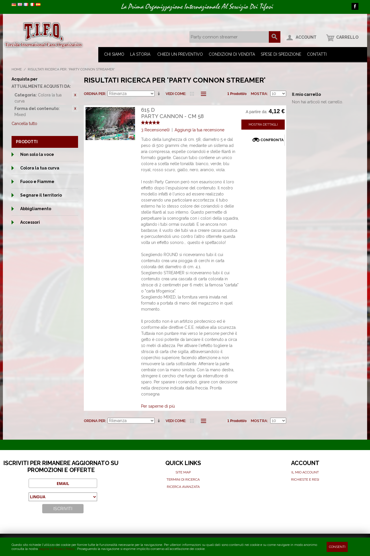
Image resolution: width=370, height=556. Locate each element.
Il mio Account (305, 472)
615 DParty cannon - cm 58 (172, 113)
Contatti (317, 54)
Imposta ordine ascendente (160, 93)
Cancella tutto (24, 123)
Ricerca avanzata (183, 487)
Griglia (192, 93)
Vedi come (175, 94)
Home (17, 69)
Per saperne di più (158, 406)
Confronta (272, 140)
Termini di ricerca (183, 479)
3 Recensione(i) (155, 130)
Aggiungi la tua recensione (199, 130)
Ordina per (94, 94)
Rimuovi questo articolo (75, 95)
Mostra (259, 94)
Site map (183, 472)
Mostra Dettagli (263, 124)
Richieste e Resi (305, 479)
